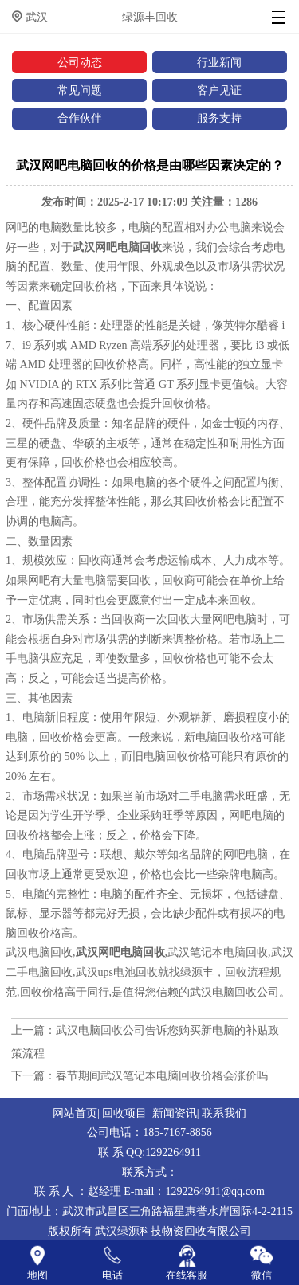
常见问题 (79, 90)
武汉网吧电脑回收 (117, 247)
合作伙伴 (79, 118)
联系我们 (224, 1113)
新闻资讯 (174, 1113)
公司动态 (79, 62)
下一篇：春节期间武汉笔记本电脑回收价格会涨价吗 (139, 1075)
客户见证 (219, 90)
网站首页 (75, 1113)
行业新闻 (219, 62)
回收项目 (124, 1113)
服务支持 (219, 118)
